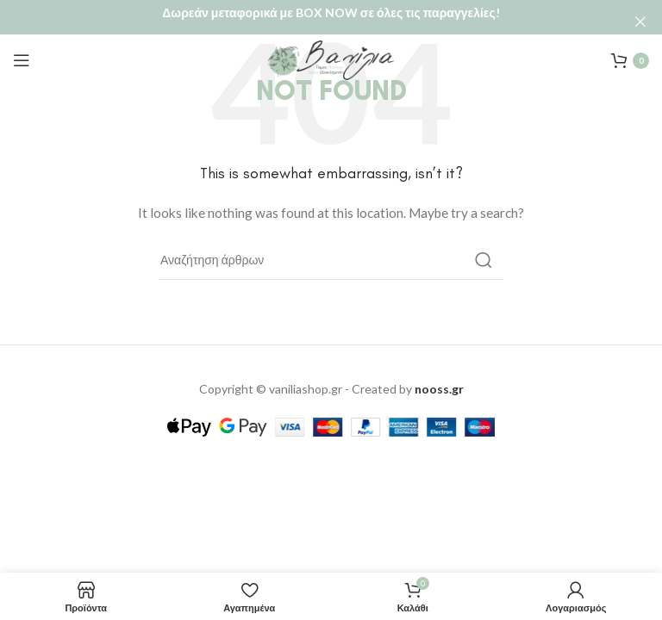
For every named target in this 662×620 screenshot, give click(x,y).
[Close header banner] (640, 21)
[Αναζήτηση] (331, 248)
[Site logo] (331, 47)
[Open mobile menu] (21, 48)
